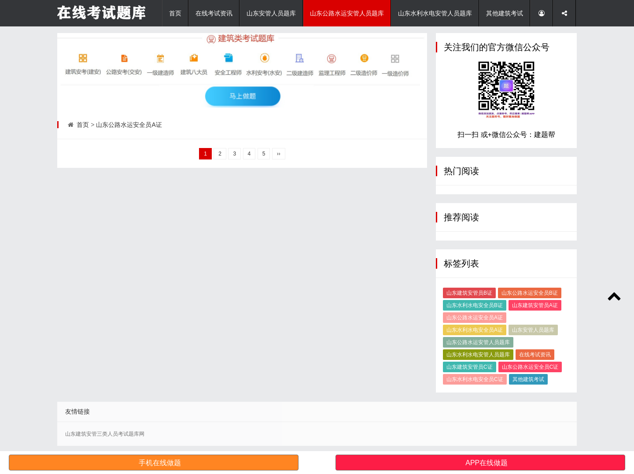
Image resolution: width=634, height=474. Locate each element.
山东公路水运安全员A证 (129, 124)
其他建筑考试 (504, 13)
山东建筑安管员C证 (469, 367)
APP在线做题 (486, 463)
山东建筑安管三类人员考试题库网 (104, 434)
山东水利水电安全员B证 (474, 305)
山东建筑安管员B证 (469, 293)
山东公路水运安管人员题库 (347, 13)
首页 (175, 13)
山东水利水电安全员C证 (474, 379)
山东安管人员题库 (271, 13)
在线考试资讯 (213, 13)
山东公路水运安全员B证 (529, 293)
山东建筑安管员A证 (535, 305)
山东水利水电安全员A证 (474, 330)
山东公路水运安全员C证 (530, 367)
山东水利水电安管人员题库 (435, 13)
